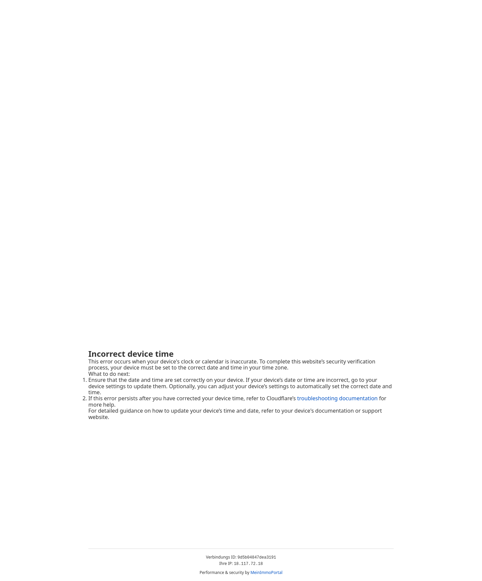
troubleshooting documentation (337, 398)
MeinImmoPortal (266, 572)
